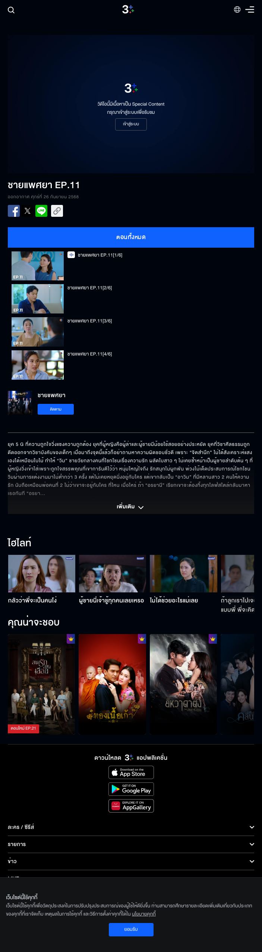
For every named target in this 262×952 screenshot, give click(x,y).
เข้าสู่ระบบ (131, 124)
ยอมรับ (131, 929)
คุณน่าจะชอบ (34, 622)
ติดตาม (55, 409)
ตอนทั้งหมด (131, 237)
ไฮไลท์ (19, 543)
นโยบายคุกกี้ (144, 914)
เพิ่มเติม (131, 507)
